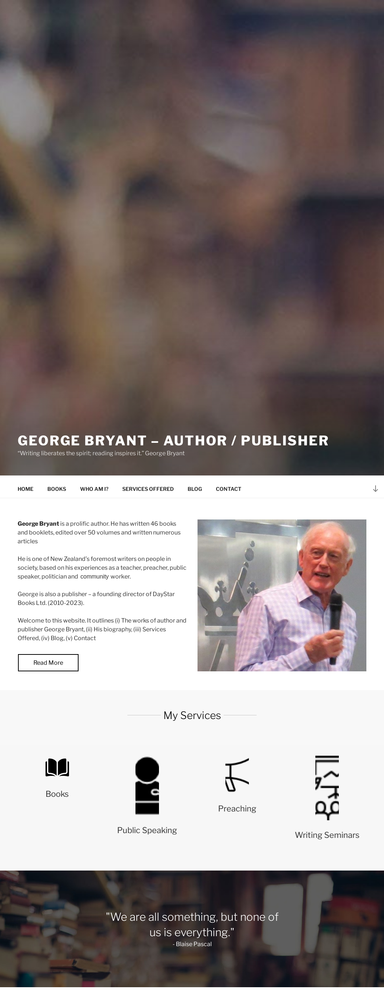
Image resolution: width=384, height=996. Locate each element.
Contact (228, 489)
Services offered (148, 489)
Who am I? (94, 489)
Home (25, 489)
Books (56, 489)
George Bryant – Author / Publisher (173, 441)
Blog (195, 489)
